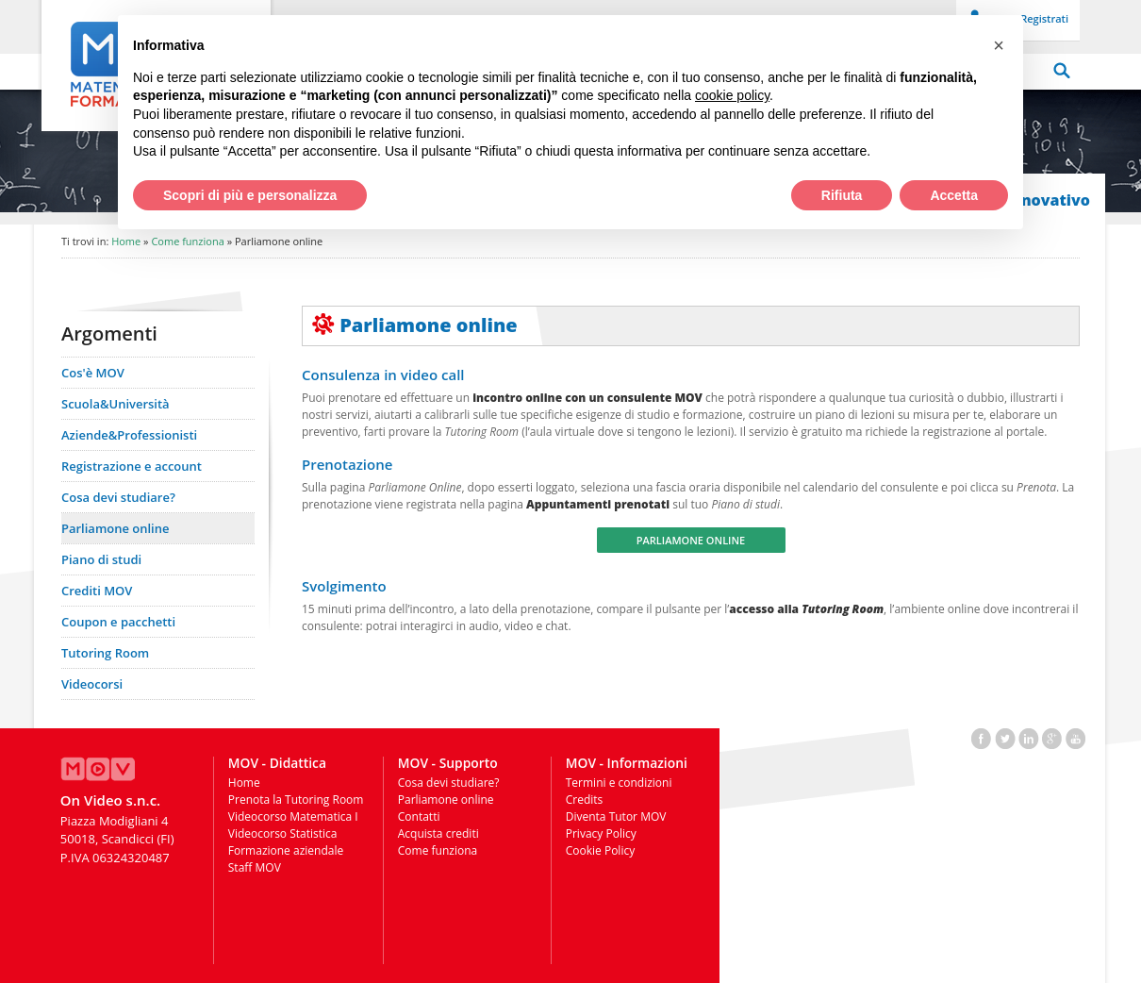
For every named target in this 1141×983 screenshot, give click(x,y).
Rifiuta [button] (842, 195)
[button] (999, 45)
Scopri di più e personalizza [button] (250, 195)
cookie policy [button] (732, 95)
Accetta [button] (954, 195)
